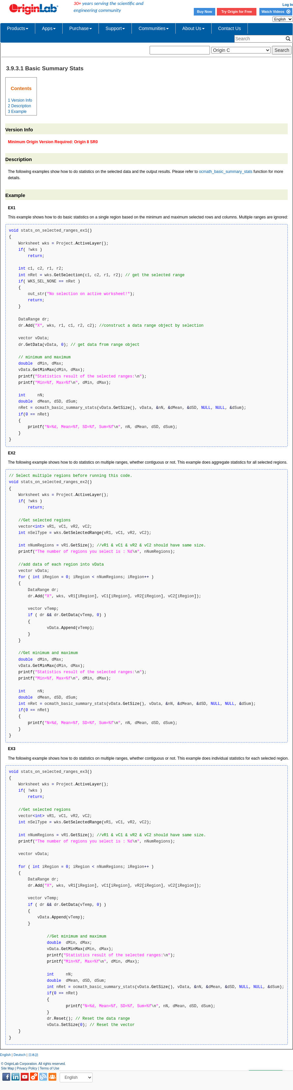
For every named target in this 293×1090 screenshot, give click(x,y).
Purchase (80, 28)
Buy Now (204, 12)
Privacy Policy (27, 1068)
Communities (153, 28)
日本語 (33, 1055)
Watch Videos (275, 12)
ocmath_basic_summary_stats (225, 171)
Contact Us (229, 28)
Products (17, 28)
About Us (193, 28)
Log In (287, 5)
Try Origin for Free (236, 12)
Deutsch (20, 1055)
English (5, 1055)
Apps (49, 28)
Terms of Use (49, 1068)
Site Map (7, 1068)
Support (115, 28)
